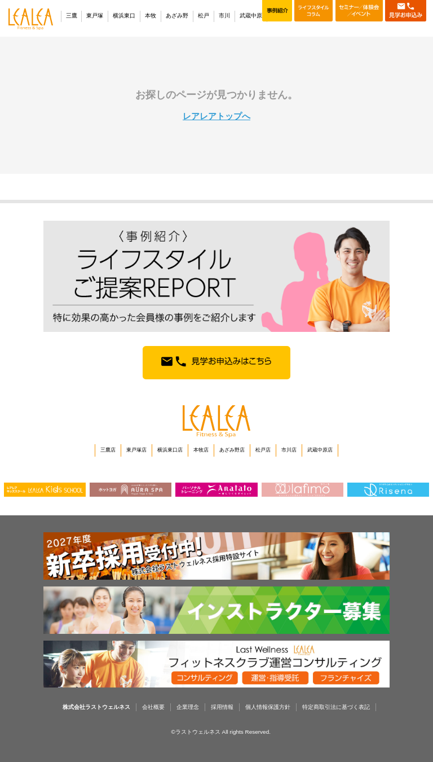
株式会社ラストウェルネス (96, 707)
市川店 (289, 450)
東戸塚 (94, 15)
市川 (224, 15)
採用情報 (222, 707)
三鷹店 (108, 450)
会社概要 (153, 707)
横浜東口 (124, 15)
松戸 (203, 15)
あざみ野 (177, 15)
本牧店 (201, 450)
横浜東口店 (170, 450)
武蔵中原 (251, 15)
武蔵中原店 (320, 450)
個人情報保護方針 (267, 707)
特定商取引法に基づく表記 (336, 707)
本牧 (150, 15)
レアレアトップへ (216, 116)
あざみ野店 (232, 450)
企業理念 (187, 707)
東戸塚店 (136, 450)
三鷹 (71, 15)
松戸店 (263, 450)
